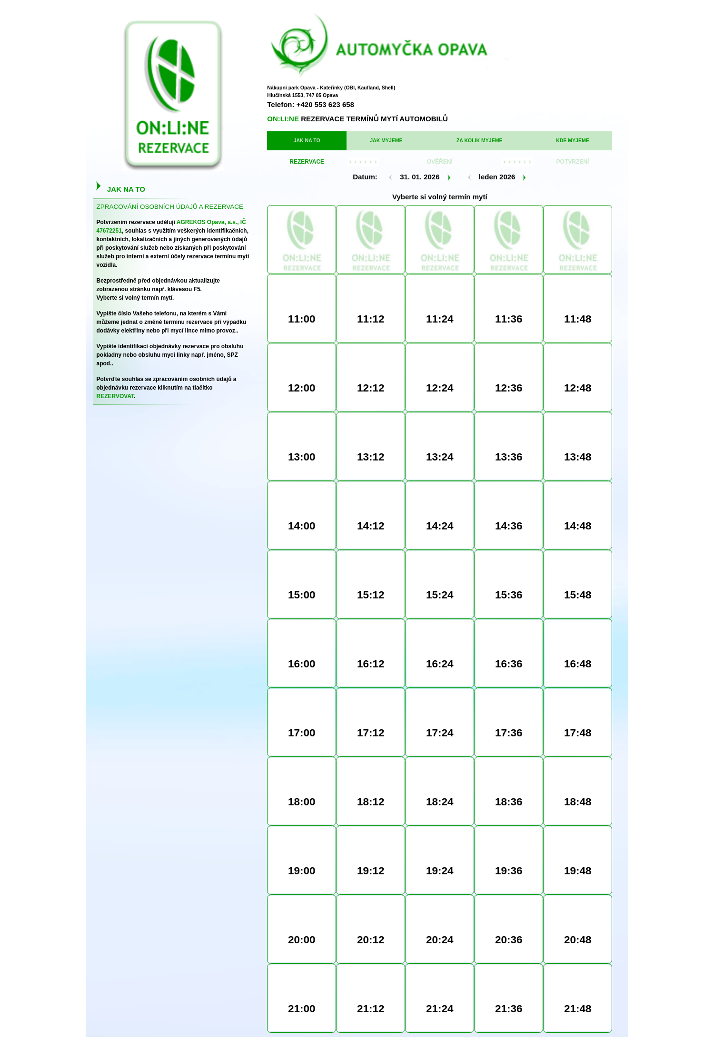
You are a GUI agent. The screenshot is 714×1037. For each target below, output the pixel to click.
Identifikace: (373, 840)
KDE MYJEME (470, 119)
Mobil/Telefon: (373, 813)
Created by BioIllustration (532, 997)
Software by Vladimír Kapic (586, 997)
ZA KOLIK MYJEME (403, 119)
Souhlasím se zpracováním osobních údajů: (372, 867)
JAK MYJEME (335, 119)
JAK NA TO (278, 119)
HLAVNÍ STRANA (261, 1015)
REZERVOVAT (374, 904)
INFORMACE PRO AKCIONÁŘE (408, 1015)
